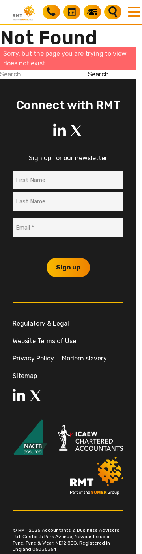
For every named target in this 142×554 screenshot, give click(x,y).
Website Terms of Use (44, 341)
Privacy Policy (33, 358)
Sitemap (25, 375)
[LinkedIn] (59, 130)
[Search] (112, 12)
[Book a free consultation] (71, 12)
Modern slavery (84, 358)
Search (98, 74)
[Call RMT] (51, 12)
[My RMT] (92, 12)
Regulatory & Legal (41, 323)
